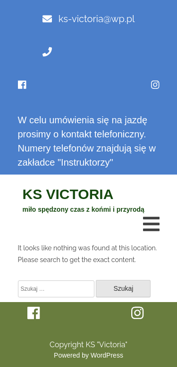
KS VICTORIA (68, 194)
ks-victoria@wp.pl (88, 18)
